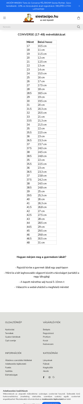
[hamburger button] (4, 18)
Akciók (46, 371)
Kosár (45, 341)
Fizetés (8, 368)
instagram (49, 377)
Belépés (46, 330)
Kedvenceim (48, 344)
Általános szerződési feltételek (18, 360)
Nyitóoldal (9, 330)
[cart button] (79, 18)
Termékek (9, 333)
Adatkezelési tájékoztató (15, 364)
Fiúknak (46, 364)
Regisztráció (48, 333)
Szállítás (9, 371)
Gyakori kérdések (12, 337)
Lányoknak (47, 360)
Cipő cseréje (10, 341)
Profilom (47, 337)
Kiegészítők (48, 368)
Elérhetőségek (11, 375)
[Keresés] (41, 27)
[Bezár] (79, 6)
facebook (44, 377)
